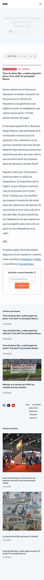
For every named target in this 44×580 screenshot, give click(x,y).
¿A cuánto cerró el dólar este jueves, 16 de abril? (20, 536)
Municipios (33, 411)
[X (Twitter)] (8, 405)
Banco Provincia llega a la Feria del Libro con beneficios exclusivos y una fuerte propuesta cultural (19, 480)
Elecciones (37, 405)
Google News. (26, 264)
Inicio (27, 405)
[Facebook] (4, 405)
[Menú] (40, 4)
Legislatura (33, 408)
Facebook (26, 259)
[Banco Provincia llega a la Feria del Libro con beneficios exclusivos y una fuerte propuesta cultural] (22, 452)
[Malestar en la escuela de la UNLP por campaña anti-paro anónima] (22, 370)
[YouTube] (13, 405)
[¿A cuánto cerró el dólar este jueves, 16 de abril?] (22, 511)
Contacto (33, 418)
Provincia (33, 414)
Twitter (37, 259)
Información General (22, 34)
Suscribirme (22, 286)
